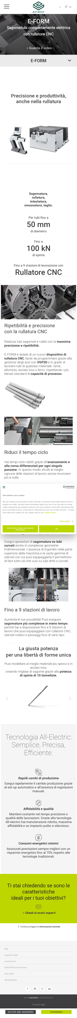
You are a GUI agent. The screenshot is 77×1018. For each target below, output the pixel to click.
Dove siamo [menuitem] (9, 974)
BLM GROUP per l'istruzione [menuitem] (16, 967)
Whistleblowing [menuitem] (11, 980)
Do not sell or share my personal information (20, 529)
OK (56, 529)
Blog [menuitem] (6, 949)
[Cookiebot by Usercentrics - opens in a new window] (64, 487)
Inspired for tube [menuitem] (11, 955)
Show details (65, 521)
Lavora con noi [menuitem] (10, 961)
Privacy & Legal (38, 1005)
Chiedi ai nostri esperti (38, 913)
